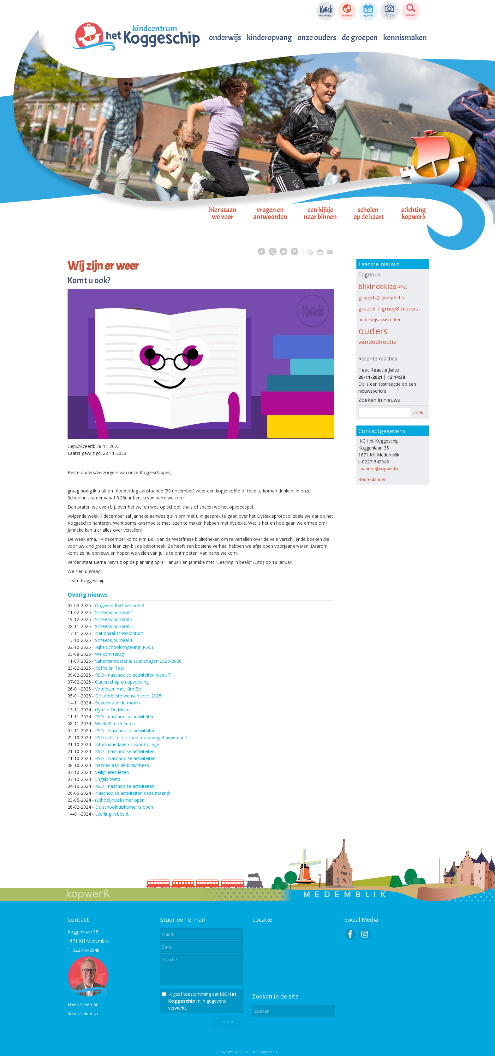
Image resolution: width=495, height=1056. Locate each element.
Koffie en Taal (109, 668)
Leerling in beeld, (112, 814)
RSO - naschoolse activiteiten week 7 (132, 675)
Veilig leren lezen (112, 772)
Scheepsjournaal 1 (114, 640)
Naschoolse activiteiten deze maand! (132, 793)
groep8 (390, 308)
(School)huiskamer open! (120, 800)
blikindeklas (377, 286)
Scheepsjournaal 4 (114, 612)
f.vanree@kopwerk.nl (379, 469)
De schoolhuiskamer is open (124, 807)
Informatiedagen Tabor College (127, 744)
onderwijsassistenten (380, 320)
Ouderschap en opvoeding (122, 682)
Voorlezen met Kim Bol (118, 689)
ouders (373, 331)
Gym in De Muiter (113, 710)
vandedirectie (377, 342)
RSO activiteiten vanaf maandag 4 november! (141, 737)
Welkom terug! (110, 654)
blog (402, 286)
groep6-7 (369, 308)
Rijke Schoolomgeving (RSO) (124, 647)
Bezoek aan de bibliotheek (122, 765)
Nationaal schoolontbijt (119, 633)
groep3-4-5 (392, 297)
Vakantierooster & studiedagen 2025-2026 (138, 661)
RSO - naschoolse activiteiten (125, 717)
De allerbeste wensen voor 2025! (128, 696)
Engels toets (107, 779)
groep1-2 (369, 297)
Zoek (418, 412)
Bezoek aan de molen (117, 703)
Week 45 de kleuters (115, 724)
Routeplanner (372, 479)
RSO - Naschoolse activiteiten (125, 730)
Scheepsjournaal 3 (114, 619)
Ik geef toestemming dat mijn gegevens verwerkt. (202, 1001)
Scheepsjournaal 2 (114, 626)
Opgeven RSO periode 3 (119, 605)
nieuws (409, 308)
